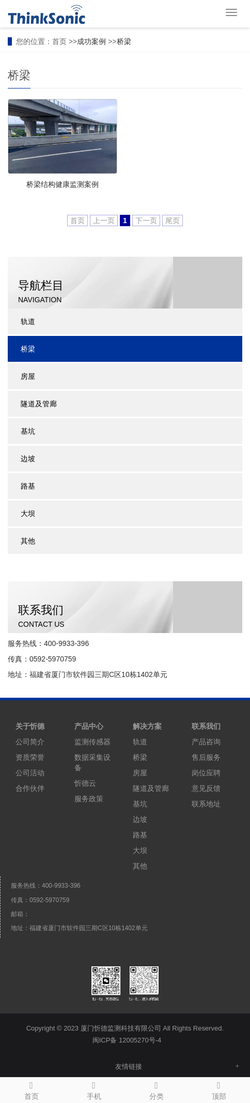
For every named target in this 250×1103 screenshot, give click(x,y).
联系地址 (206, 804)
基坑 (28, 431)
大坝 (28, 513)
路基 (28, 486)
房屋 (28, 376)
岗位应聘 (206, 773)
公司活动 (29, 773)
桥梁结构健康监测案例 (62, 184)
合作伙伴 (29, 788)
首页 (31, 1089)
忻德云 (85, 783)
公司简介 (29, 742)
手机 (93, 1089)
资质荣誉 (29, 757)
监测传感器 (92, 742)
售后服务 (206, 757)
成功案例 (91, 41)
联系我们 (206, 726)
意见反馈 (206, 788)
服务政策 (88, 799)
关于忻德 (29, 726)
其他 (28, 541)
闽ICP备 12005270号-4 (127, 1040)
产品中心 (88, 726)
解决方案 (147, 726)
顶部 (218, 1089)
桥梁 (124, 41)
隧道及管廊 (39, 404)
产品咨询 (206, 742)
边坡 (28, 458)
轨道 (28, 321)
